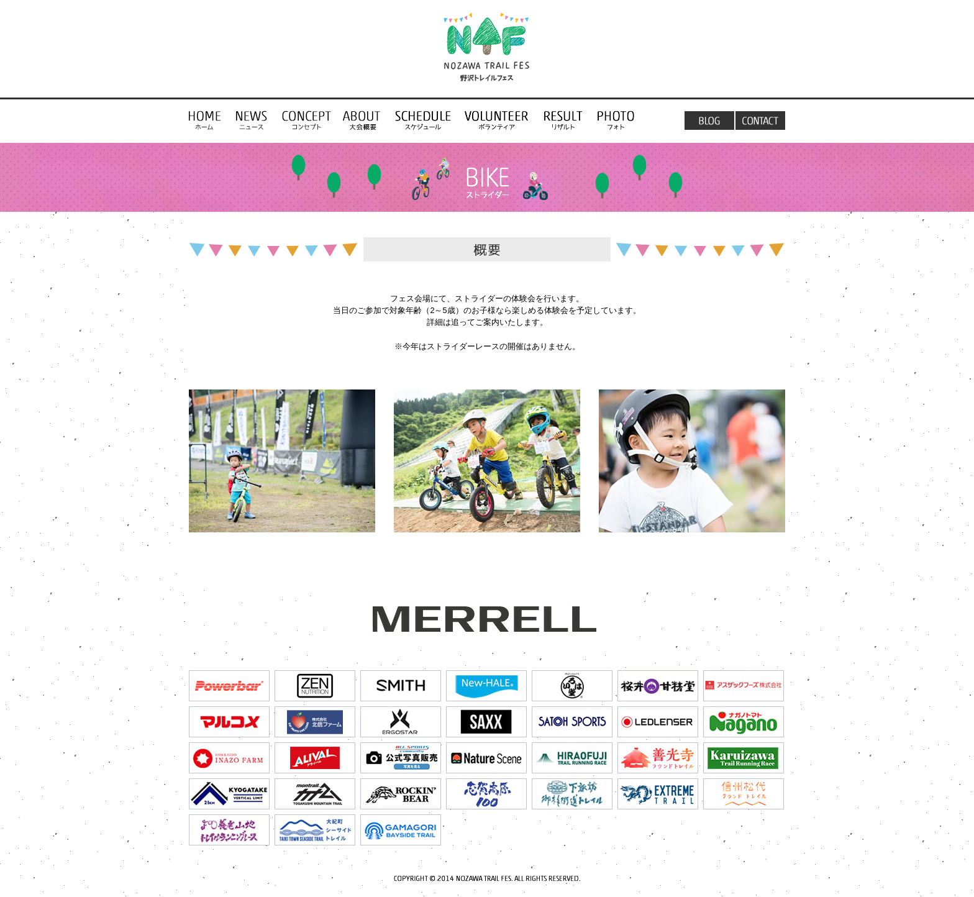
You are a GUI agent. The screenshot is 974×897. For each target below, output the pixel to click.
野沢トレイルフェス (487, 50)
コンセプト (209, 120)
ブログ (708, 120)
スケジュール (423, 120)
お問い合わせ (760, 120)
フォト (616, 120)
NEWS (252, 120)
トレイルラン (363, 120)
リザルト (563, 120)
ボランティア (497, 120)
